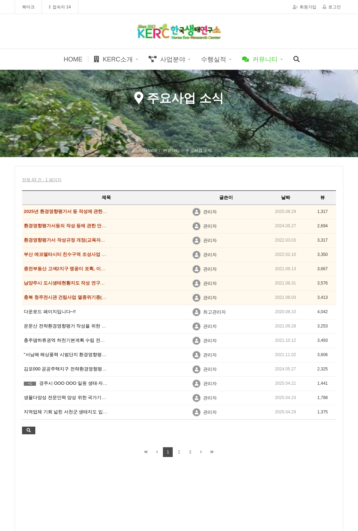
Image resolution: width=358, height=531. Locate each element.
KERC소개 (113, 59)
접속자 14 (60, 7)
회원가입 (304, 7)
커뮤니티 (260, 59)
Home (151, 150)
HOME (73, 59)
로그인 (332, 7)
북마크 (28, 7)
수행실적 (213, 59)
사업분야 (167, 59)
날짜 (285, 197)
